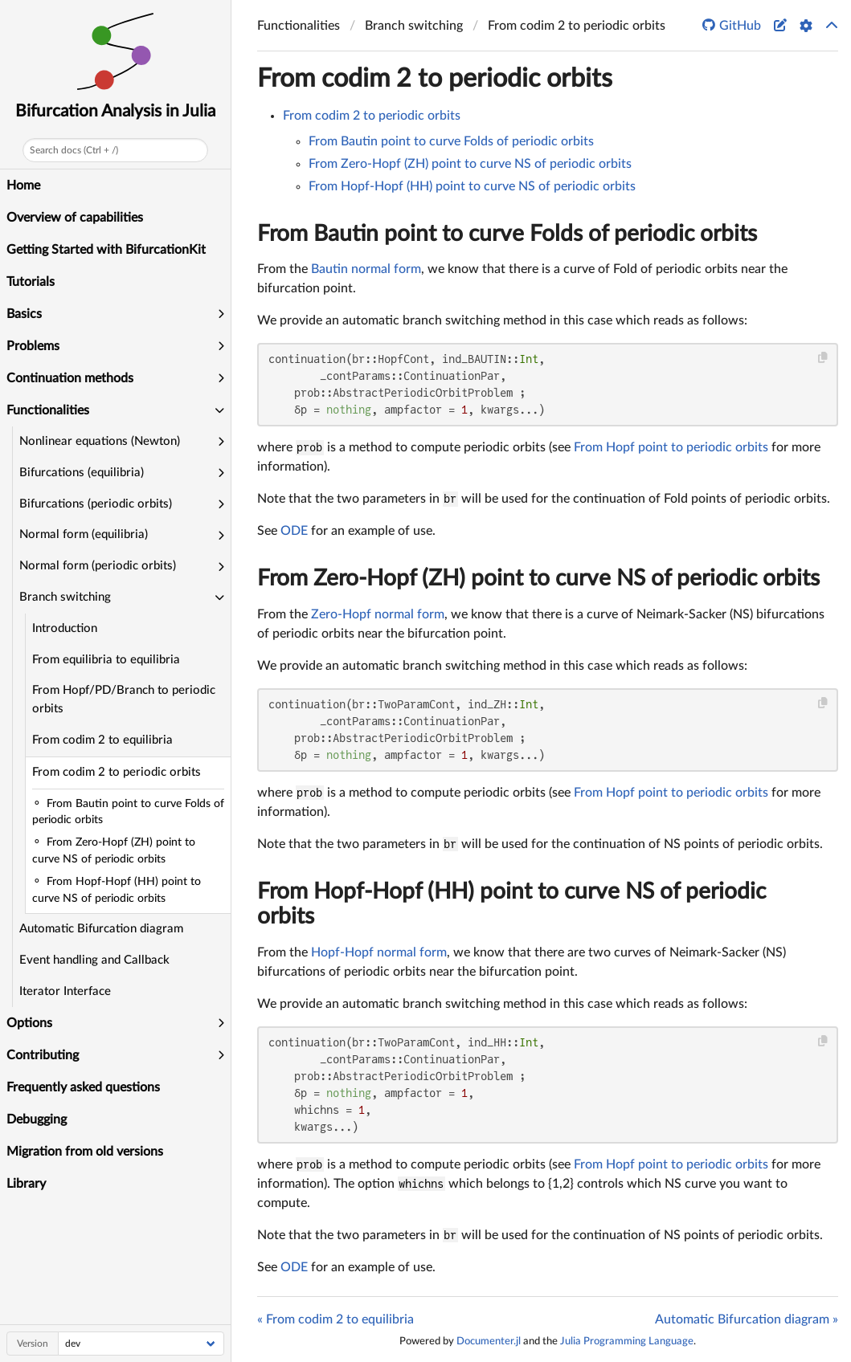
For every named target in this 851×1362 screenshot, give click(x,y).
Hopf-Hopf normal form (379, 952)
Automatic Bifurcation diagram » (746, 1319)
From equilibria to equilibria (106, 660)
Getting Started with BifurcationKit (106, 249)
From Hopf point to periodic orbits (671, 447)
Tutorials (30, 281)
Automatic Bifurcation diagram (101, 929)
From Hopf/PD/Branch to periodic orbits (123, 699)
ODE (294, 530)
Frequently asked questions (83, 1087)
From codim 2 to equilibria (102, 740)
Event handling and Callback (94, 960)
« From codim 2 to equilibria (335, 1319)
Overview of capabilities (74, 217)
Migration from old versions (84, 1151)
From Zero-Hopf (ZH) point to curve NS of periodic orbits (470, 163)
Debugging (36, 1119)
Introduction (64, 628)
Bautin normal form (366, 269)
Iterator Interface (65, 991)
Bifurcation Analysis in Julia (115, 111)
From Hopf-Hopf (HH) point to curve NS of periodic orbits (472, 186)
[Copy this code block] (823, 358)
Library (26, 1183)
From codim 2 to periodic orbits (116, 772)
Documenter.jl (488, 1341)
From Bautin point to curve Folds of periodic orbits (451, 141)
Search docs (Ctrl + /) (74, 150)
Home (23, 185)
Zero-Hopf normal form (377, 614)
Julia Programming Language (626, 1341)
